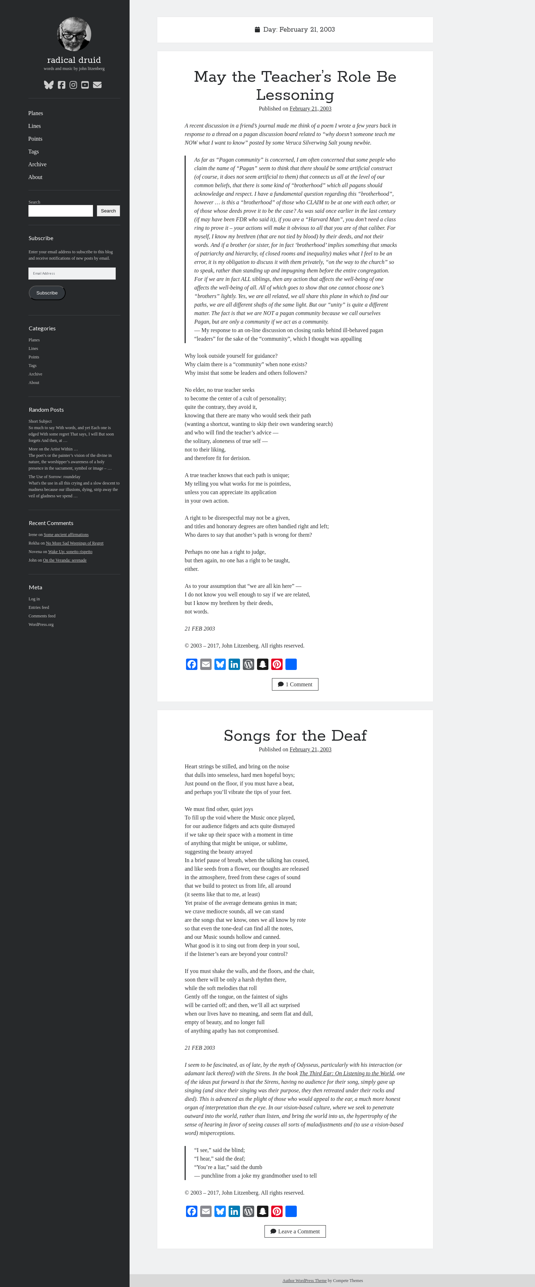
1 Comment (295, 684)
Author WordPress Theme (305, 1280)
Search (34, 202)
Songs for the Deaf (295, 736)
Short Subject (40, 421)
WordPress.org (41, 624)
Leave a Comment (295, 1231)
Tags (33, 151)
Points (35, 139)
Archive (37, 164)
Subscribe (47, 293)
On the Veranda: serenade (65, 560)
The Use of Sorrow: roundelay (55, 476)
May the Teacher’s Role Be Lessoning (295, 86)
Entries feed (39, 607)
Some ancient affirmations (66, 534)
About (35, 177)
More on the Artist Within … (53, 449)
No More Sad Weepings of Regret (74, 543)
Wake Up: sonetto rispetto (70, 551)
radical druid (74, 60)
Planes (35, 113)
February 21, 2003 (311, 109)
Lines (34, 126)
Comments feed (42, 615)
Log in (34, 598)
